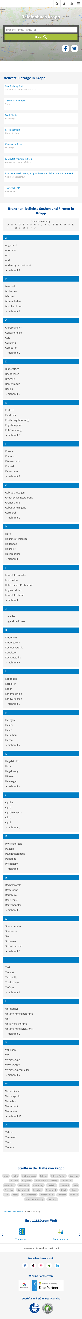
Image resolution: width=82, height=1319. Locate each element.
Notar (8, 766)
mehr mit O (12, 827)
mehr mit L (12, 703)
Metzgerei (10, 720)
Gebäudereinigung (15, 507)
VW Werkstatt (12, 1065)
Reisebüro (11, 895)
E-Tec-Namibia (12, 129)
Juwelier (10, 616)
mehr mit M (13, 745)
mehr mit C (12, 352)
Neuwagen (11, 781)
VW (7, 1055)
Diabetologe (12, 369)
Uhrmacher (11, 1008)
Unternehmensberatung (19, 1013)
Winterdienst (12, 1091)
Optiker (9, 802)
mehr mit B (12, 311)
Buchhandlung (13, 306)
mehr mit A (12, 270)
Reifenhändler (13, 905)
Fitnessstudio (13, 461)
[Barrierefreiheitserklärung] (71, 3)
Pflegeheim (11, 863)
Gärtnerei (10, 512)
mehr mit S (12, 951)
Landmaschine (13, 693)
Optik (8, 822)
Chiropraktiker (13, 327)
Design (9, 389)
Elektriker (10, 415)
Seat (7, 936)
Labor (8, 688)
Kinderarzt (11, 637)
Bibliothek (11, 291)
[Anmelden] (64, 3)
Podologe (10, 858)
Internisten (11, 580)
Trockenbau (12, 982)
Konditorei (11, 652)
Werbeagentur (13, 1096)
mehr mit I (12, 600)
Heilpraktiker (12, 553)
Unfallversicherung (16, 1023)
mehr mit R (12, 910)
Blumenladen (13, 301)
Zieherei (9, 1147)
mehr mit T (12, 992)
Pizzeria (9, 848)
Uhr (7, 1018)
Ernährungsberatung (17, 420)
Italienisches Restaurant (19, 585)
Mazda (9, 740)
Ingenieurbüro (13, 590)
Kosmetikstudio (14, 647)
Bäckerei (10, 296)
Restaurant (11, 890)
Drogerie (10, 379)
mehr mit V (12, 1075)
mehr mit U (12, 1033)
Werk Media (11, 115)
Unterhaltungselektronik (19, 1028)
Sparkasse (11, 931)
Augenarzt (11, 245)
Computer (11, 347)
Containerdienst (14, 332)
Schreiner (10, 941)
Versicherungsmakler (17, 1070)
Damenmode (12, 384)
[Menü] (78, 3)
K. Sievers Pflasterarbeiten (18, 158)
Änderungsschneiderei (18, 265)
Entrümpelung (13, 430)
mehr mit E (12, 435)
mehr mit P (12, 868)
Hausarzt (10, 548)
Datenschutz (41, 1248)
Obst (8, 817)
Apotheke (10, 250)
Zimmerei (10, 1137)
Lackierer (10, 683)
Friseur (9, 451)
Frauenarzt (11, 456)
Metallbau (11, 735)
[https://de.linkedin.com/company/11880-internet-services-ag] (57, 1266)
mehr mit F (12, 476)
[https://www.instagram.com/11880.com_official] (41, 1266)
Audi (7, 260)
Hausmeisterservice (16, 538)
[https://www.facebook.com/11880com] (25, 1266)
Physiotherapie (13, 843)
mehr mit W (13, 1116)
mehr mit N (12, 786)
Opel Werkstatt (13, 812)
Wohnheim (11, 1111)
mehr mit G (12, 517)
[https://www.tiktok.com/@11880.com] (33, 1266)
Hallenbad (11, 543)
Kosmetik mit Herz (14, 144)
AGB (51, 1248)
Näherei (9, 776)
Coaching (10, 342)
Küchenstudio (13, 657)
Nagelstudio (12, 761)
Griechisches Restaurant (19, 497)
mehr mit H (12, 558)
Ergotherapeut (13, 425)
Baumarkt (11, 286)
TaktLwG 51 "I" (12, 187)
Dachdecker (12, 374)
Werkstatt (10, 1101)
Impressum (29, 1248)
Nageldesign (12, 771)
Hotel (8, 533)
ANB (57, 1248)
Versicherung (12, 1060)
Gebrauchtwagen (15, 492)
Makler (9, 725)
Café (7, 337)
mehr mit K (12, 662)
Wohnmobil (11, 1106)
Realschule (11, 900)
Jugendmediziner (15, 621)
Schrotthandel (13, 946)
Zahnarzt (10, 1132)
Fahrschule (11, 471)
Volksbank (11, 1050)
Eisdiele (9, 410)
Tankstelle (11, 977)
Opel (8, 807)
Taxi (7, 967)
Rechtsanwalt (13, 885)
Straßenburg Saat (14, 85)
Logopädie (11, 678)
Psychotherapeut (15, 853)
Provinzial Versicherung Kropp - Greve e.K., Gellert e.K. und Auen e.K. (39, 173)
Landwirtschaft (13, 698)
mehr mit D (12, 394)
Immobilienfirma (14, 595)
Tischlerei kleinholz (15, 100)
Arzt (7, 255)
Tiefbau (9, 987)
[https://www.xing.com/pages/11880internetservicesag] (49, 1266)
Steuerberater (13, 926)
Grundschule (12, 502)
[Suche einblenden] (57, 3)
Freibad (9, 466)
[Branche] (41, 30)
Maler (8, 730)
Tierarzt (9, 972)
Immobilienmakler (15, 575)
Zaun (8, 1142)
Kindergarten (12, 642)
